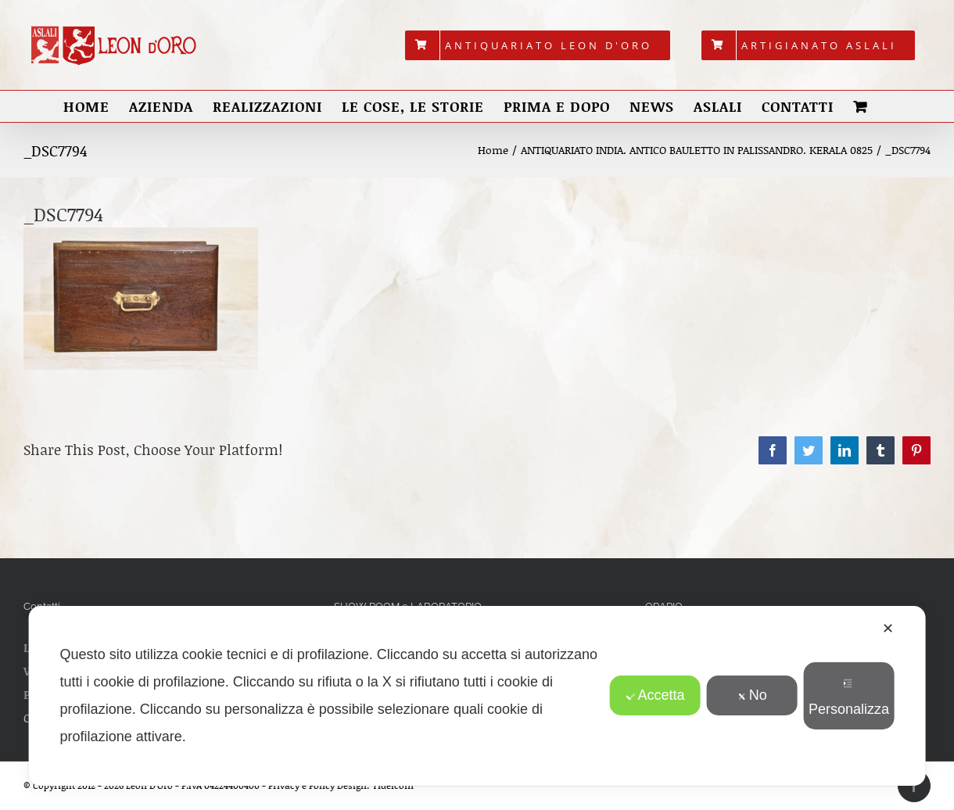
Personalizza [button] (849, 698)
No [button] (752, 695)
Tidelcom (393, 785)
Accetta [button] (655, 695)
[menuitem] (537, 45)
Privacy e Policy (301, 785)
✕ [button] (888, 628)
